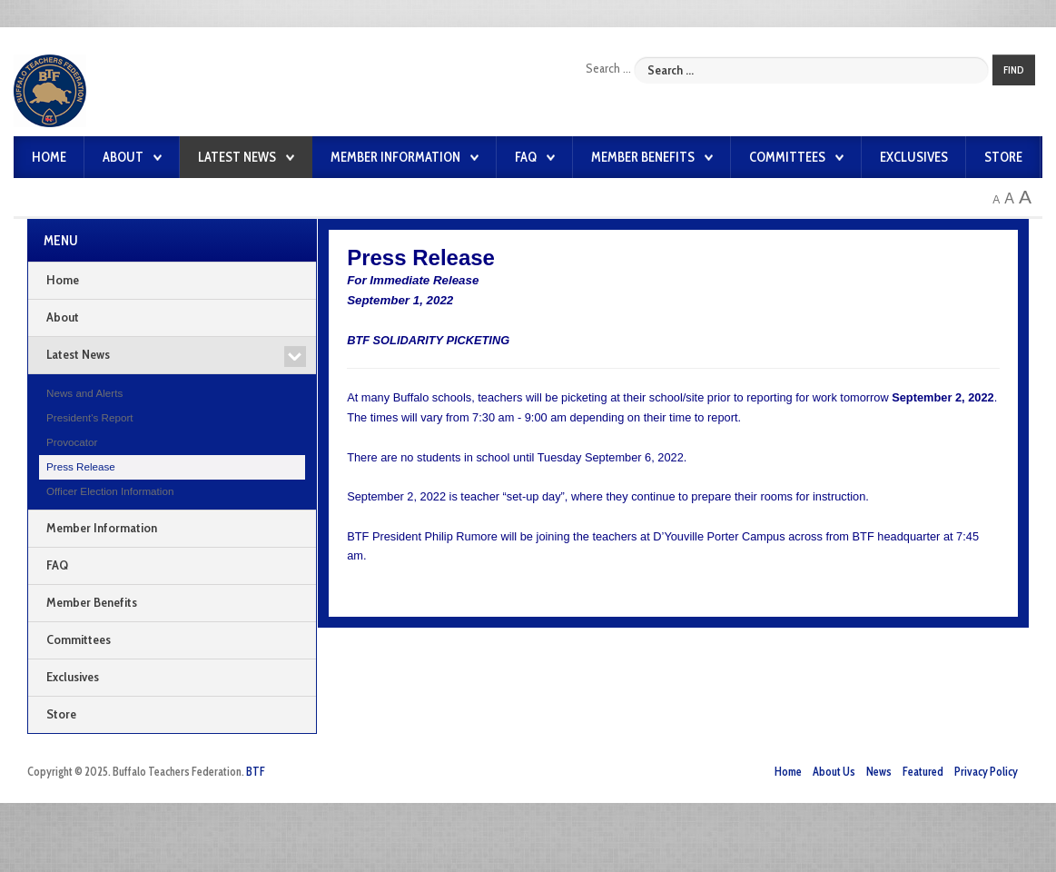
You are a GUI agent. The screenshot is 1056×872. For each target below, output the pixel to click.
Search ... (608, 68)
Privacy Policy (986, 769)
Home (49, 157)
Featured (923, 769)
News (879, 769)
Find (1013, 70)
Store (1003, 157)
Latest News (237, 157)
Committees (787, 157)
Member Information (395, 157)
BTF (255, 769)
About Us (834, 769)
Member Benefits (643, 157)
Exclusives (914, 157)
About (123, 157)
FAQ (526, 157)
